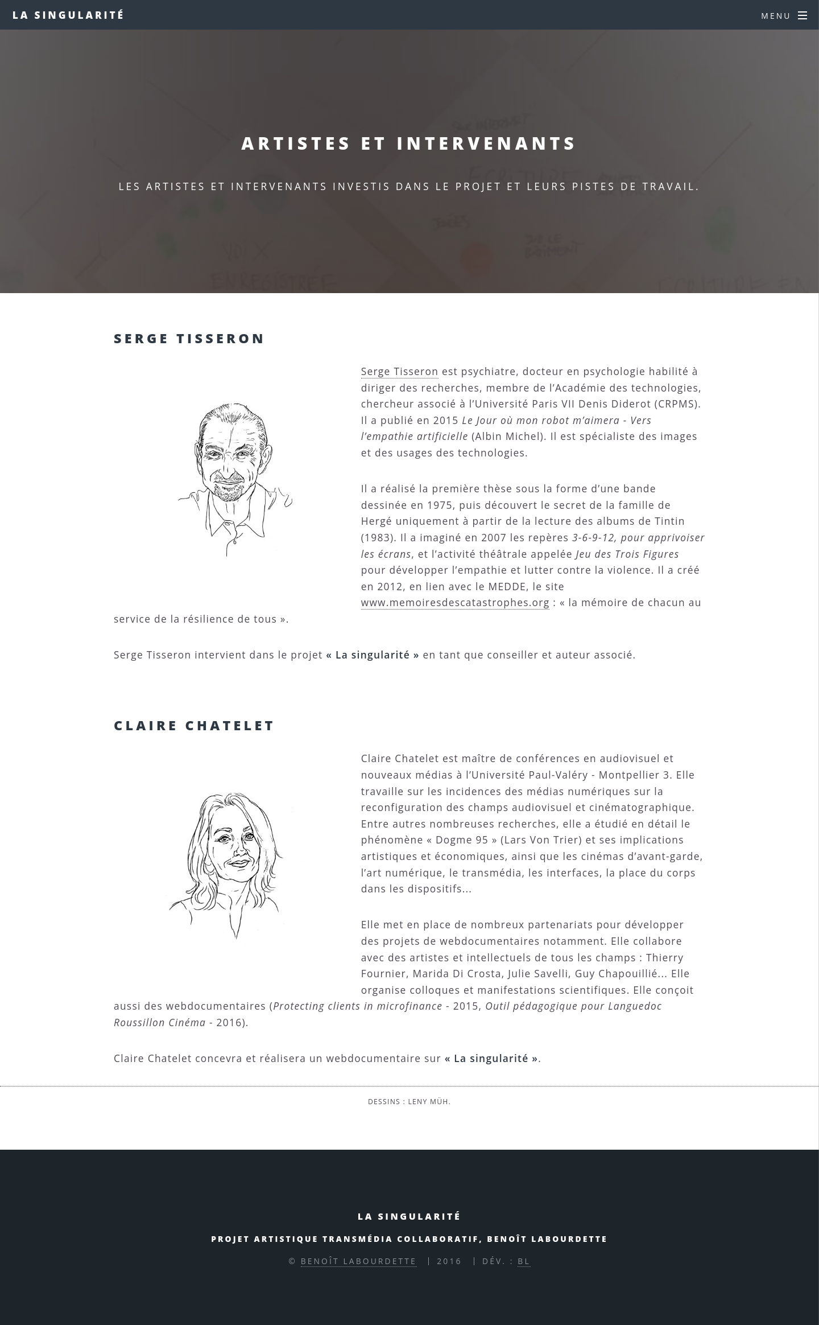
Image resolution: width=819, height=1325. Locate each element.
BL (524, 1261)
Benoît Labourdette (359, 1261)
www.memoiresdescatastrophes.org (455, 602)
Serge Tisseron (400, 371)
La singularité (69, 15)
